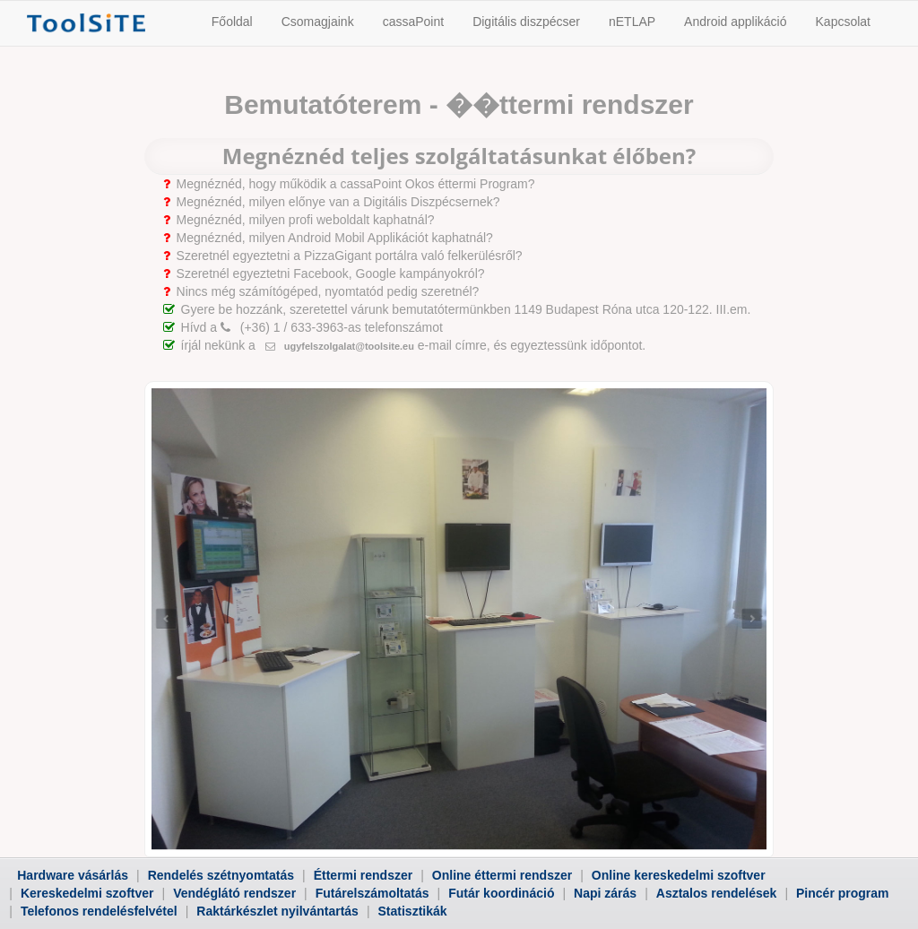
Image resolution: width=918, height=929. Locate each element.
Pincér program (842, 893)
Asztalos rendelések (716, 893)
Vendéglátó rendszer (234, 893)
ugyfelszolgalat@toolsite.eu (339, 346)
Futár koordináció (501, 893)
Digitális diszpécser (526, 21)
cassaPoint (413, 21)
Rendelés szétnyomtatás (221, 875)
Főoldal (232, 21)
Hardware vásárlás (72, 875)
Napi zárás (605, 893)
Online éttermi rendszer (502, 875)
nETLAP (632, 21)
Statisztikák (412, 911)
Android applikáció (735, 21)
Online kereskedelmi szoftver (679, 875)
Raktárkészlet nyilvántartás (277, 911)
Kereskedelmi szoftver (87, 893)
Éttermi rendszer (363, 875)
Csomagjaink (317, 21)
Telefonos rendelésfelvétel (99, 911)
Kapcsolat (843, 21)
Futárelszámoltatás (372, 893)
